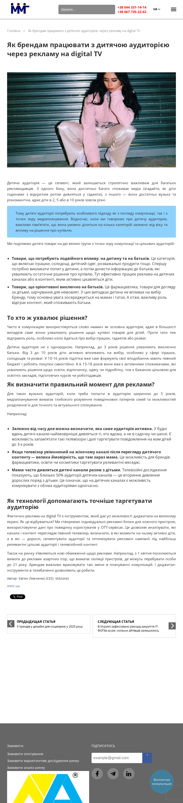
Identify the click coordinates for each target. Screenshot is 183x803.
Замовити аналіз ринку (26, 767)
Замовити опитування (25, 754)
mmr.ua (13, 586)
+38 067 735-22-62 (132, 11)
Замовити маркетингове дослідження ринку (43, 760)
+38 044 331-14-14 (132, 7)
